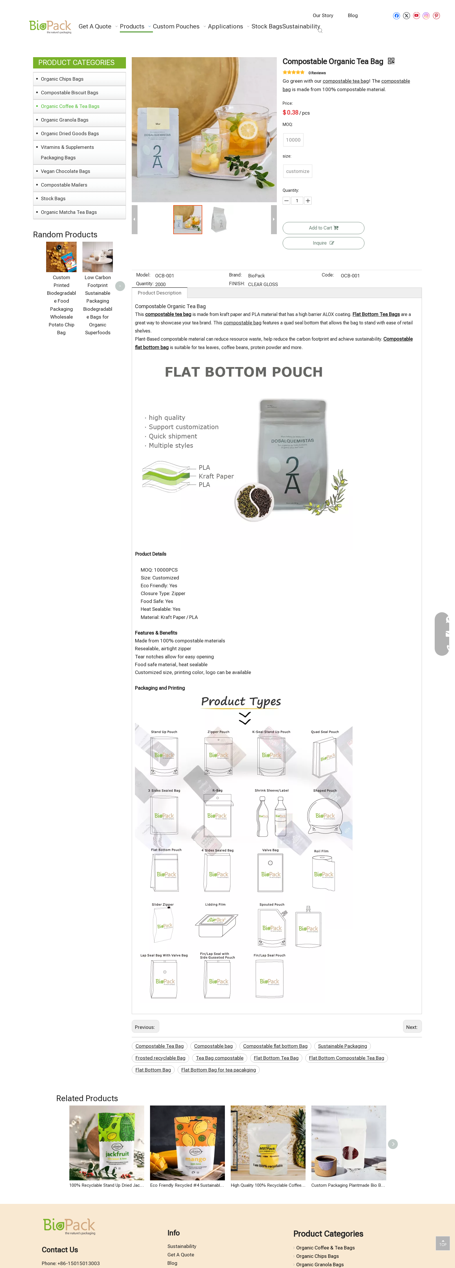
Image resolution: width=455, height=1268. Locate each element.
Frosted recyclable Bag (160, 1058)
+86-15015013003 (79, 1263)
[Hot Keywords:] (320, 31)
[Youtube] (416, 15)
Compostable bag (213, 1046)
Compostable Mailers (64, 185)
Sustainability (181, 1246)
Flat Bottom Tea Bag (276, 1058)
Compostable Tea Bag (160, 1046)
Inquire (323, 243)
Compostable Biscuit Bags (69, 92)
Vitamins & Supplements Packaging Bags (67, 152)
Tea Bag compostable (219, 1058)
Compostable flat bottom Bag (275, 1046)
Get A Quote (180, 1255)
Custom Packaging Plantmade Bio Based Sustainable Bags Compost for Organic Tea (348, 1185)
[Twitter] (406, 15)
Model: (143, 275)
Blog (353, 15)
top (443, 1243)
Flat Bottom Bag (153, 1070)
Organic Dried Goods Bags (70, 133)
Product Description (159, 293)
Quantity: (145, 284)
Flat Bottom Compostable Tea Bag (346, 1058)
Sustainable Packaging (342, 1046)
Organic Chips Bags (62, 79)
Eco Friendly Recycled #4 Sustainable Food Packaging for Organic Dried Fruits (187, 1185)
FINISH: (237, 284)
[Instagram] (426, 16)
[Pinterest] (436, 15)
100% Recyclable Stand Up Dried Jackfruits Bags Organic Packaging (106, 1185)
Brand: (235, 275)
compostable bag (242, 323)
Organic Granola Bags (65, 120)
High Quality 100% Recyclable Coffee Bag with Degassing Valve (268, 1185)
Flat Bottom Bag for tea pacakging (218, 1070)
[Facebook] (396, 15)
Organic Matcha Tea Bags (69, 212)
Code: (328, 275)
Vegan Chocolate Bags (65, 171)
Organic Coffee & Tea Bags (70, 106)
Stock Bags (53, 198)
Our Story (323, 15)
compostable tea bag (346, 81)
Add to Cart (323, 228)
